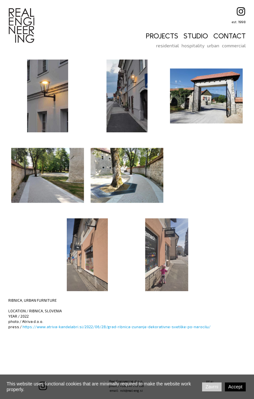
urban (213, 45)
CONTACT (229, 36)
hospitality (193, 45)
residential (167, 45)
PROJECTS (162, 36)
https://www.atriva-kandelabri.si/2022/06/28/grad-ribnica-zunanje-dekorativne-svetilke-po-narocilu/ (116, 327)
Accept (235, 386)
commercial (234, 45)
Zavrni (211, 386)
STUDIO (196, 36)
